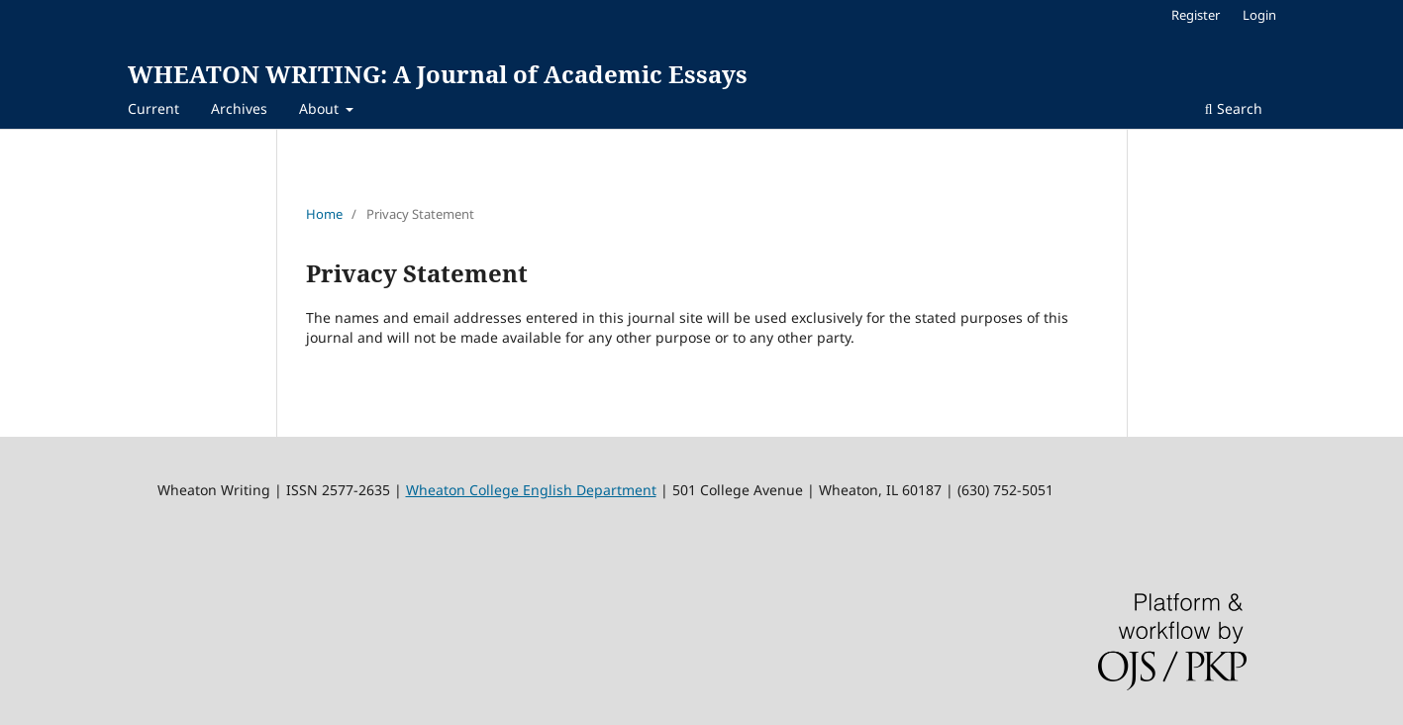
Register (1195, 15)
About (321, 108)
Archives (239, 108)
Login (1259, 15)
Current (153, 108)
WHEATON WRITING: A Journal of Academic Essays (438, 73)
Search (1233, 108)
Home (324, 214)
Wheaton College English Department (531, 489)
